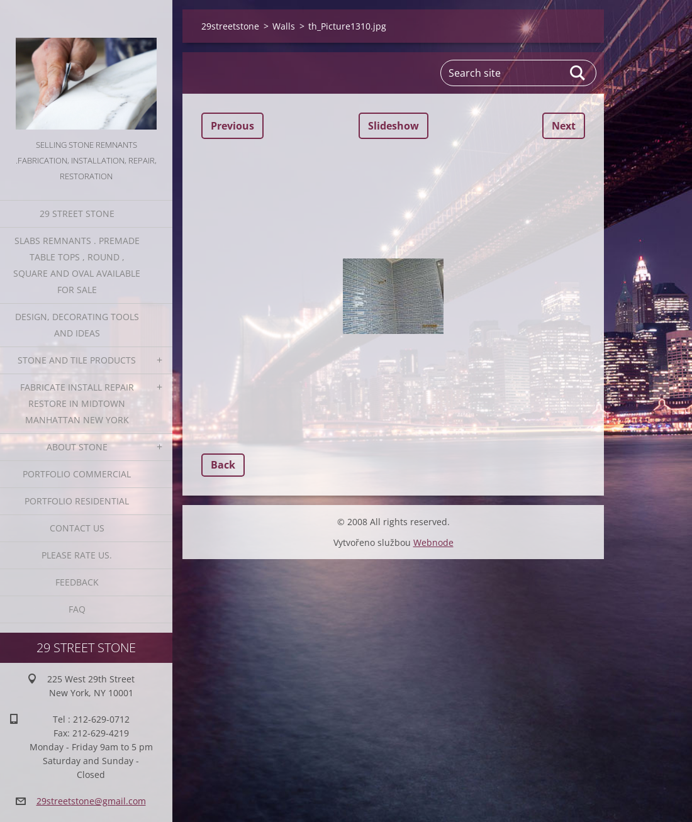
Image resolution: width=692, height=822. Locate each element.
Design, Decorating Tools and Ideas (77, 325)
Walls (283, 26)
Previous (232, 126)
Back (223, 465)
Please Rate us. (77, 555)
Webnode (433, 542)
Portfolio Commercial (77, 474)
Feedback (77, 582)
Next (564, 126)
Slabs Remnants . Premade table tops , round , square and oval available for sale (76, 265)
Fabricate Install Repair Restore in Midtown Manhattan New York (77, 403)
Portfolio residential (77, 501)
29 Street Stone (77, 213)
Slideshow (393, 126)
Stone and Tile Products (77, 360)
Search (578, 73)
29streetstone (230, 26)
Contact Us (77, 528)
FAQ (77, 609)
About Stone (77, 447)
